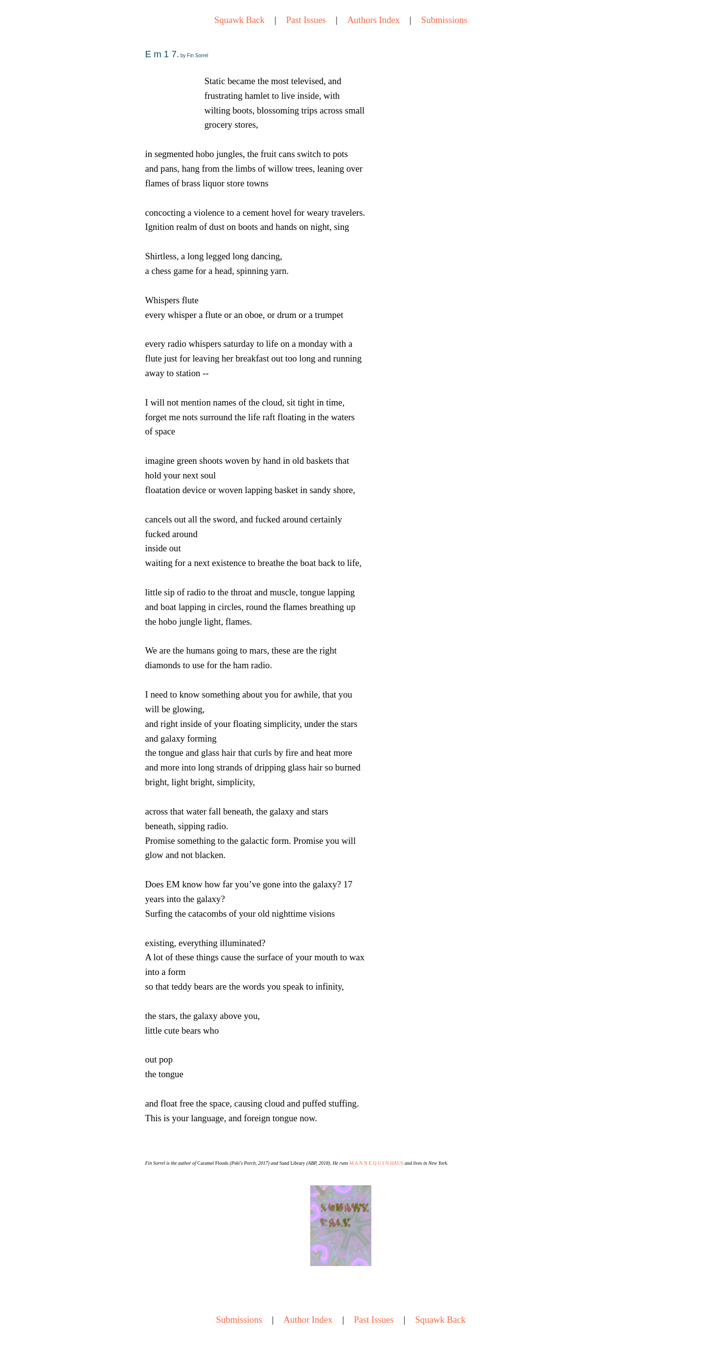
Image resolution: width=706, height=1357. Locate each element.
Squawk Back (239, 20)
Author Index (308, 1319)
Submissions (444, 20)
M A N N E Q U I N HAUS (376, 1163)
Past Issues (306, 20)
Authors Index (373, 20)
